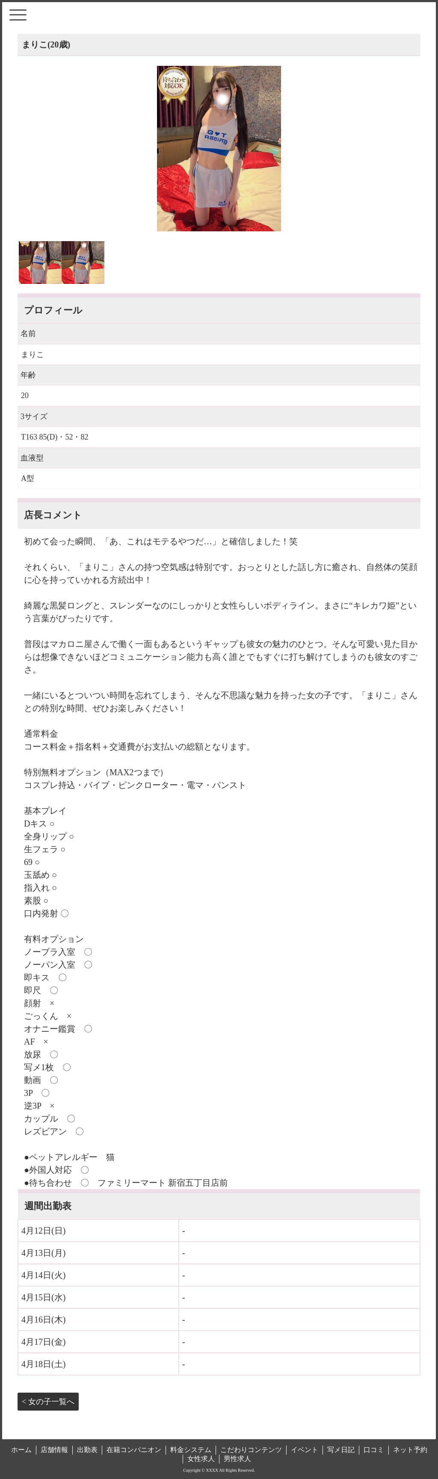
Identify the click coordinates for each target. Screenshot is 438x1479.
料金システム (190, 1449)
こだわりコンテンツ (251, 1449)
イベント (304, 1449)
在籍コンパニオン (134, 1449)
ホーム (21, 1449)
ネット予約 (410, 1449)
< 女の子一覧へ (48, 1401)
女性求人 (201, 1458)
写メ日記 (341, 1449)
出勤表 (87, 1449)
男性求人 (237, 1458)
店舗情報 (54, 1449)
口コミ (374, 1449)
